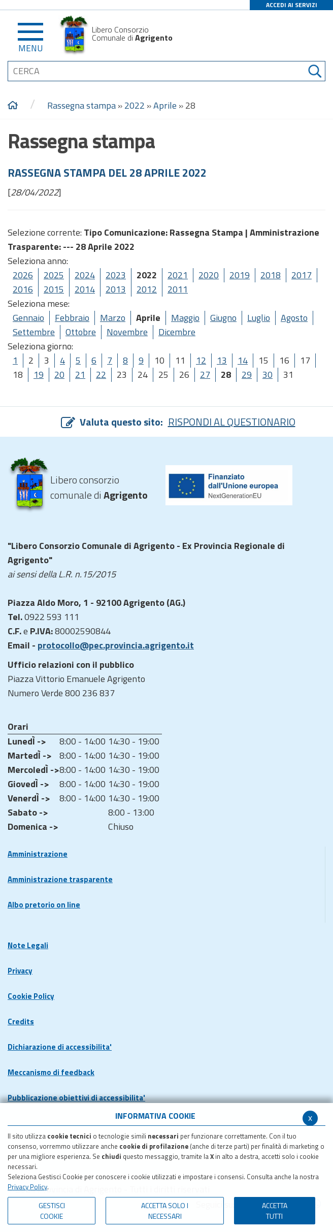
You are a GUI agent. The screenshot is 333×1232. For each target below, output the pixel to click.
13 (222, 360)
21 (80, 374)
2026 (23, 275)
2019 (239, 275)
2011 (178, 289)
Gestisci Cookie (52, 1210)
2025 (54, 275)
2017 (301, 275)
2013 (116, 289)
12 (201, 360)
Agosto (294, 318)
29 (247, 374)
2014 (85, 289)
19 (39, 374)
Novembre (127, 332)
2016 (23, 289)
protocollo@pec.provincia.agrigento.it (116, 645)
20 (59, 374)
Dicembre (176, 332)
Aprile (165, 105)
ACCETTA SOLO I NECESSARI (164, 1210)
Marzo (112, 318)
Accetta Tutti (274, 1210)
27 (205, 374)
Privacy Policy (27, 1187)
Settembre (34, 332)
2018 (270, 275)
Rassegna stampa (82, 105)
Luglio (258, 318)
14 (243, 360)
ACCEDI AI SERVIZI (291, 5)
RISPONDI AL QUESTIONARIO (231, 422)
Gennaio (28, 318)
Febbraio (72, 318)
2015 (54, 289)
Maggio (185, 318)
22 (101, 374)
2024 (85, 275)
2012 (147, 289)
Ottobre (80, 332)
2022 (134, 105)
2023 (116, 275)
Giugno (223, 318)
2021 (178, 275)
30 (267, 374)
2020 (208, 275)
